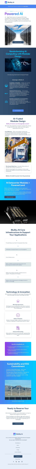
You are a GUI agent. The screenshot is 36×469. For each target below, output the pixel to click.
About (18, 445)
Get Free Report (18, 110)
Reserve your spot (18, 42)
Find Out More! (18, 423)
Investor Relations (18, 452)
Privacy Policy (17, 459)
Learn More (25, 6)
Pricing (18, 449)
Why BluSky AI (17, 443)
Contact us (18, 456)
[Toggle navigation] (30, 2)
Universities (18, 447)
